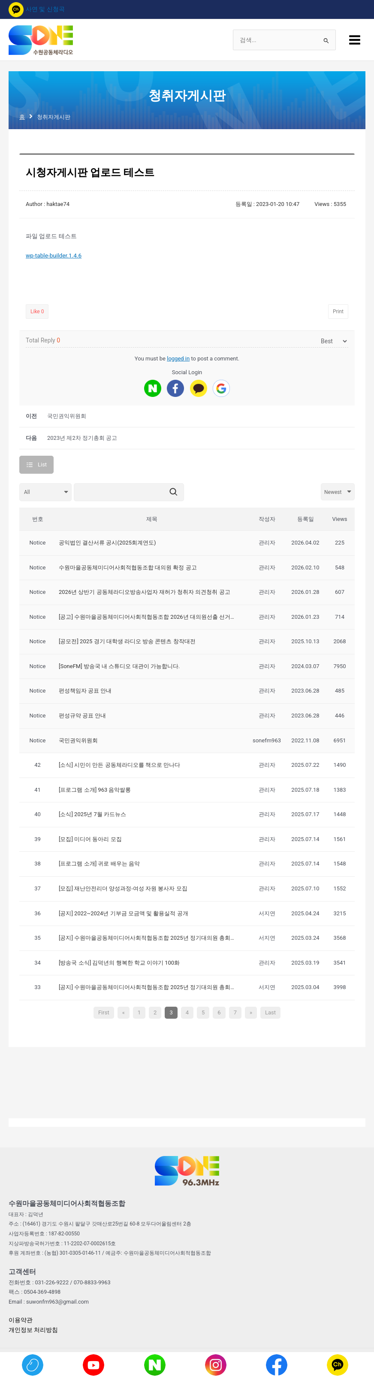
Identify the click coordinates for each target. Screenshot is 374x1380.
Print (338, 312)
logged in (178, 358)
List (42, 464)
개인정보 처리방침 (33, 1329)
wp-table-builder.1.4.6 (53, 255)
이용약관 (21, 1319)
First (103, 1012)
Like (37, 312)
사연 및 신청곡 (37, 9)
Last (270, 1012)
